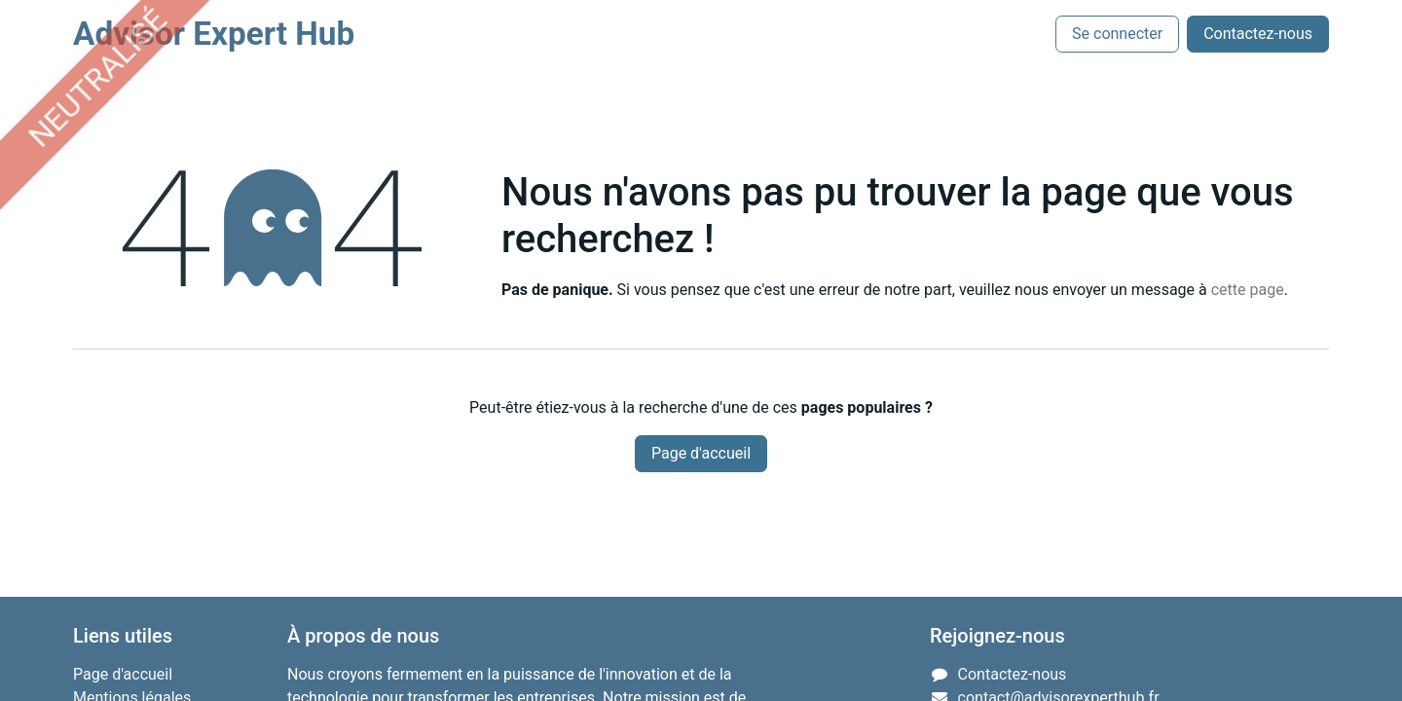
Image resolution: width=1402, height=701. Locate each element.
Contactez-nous (1257, 33)
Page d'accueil (701, 453)
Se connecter (1117, 33)
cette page (1247, 289)
